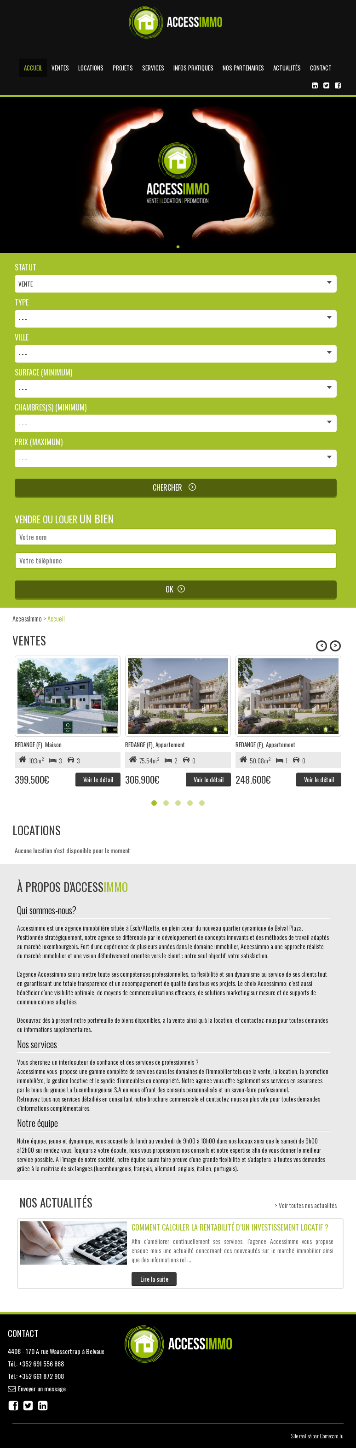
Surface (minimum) (43, 372)
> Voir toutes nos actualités (306, 1205)
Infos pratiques (193, 67)
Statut (25, 267)
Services (153, 67)
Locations (90, 67)
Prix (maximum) (39, 442)
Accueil (33, 67)
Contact (321, 67)
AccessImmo (27, 618)
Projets (123, 67)
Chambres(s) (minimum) (50, 407)
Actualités (287, 67)
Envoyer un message (42, 1388)
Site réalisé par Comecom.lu (317, 1436)
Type (22, 302)
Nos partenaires (243, 67)
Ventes (60, 67)
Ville (22, 337)
